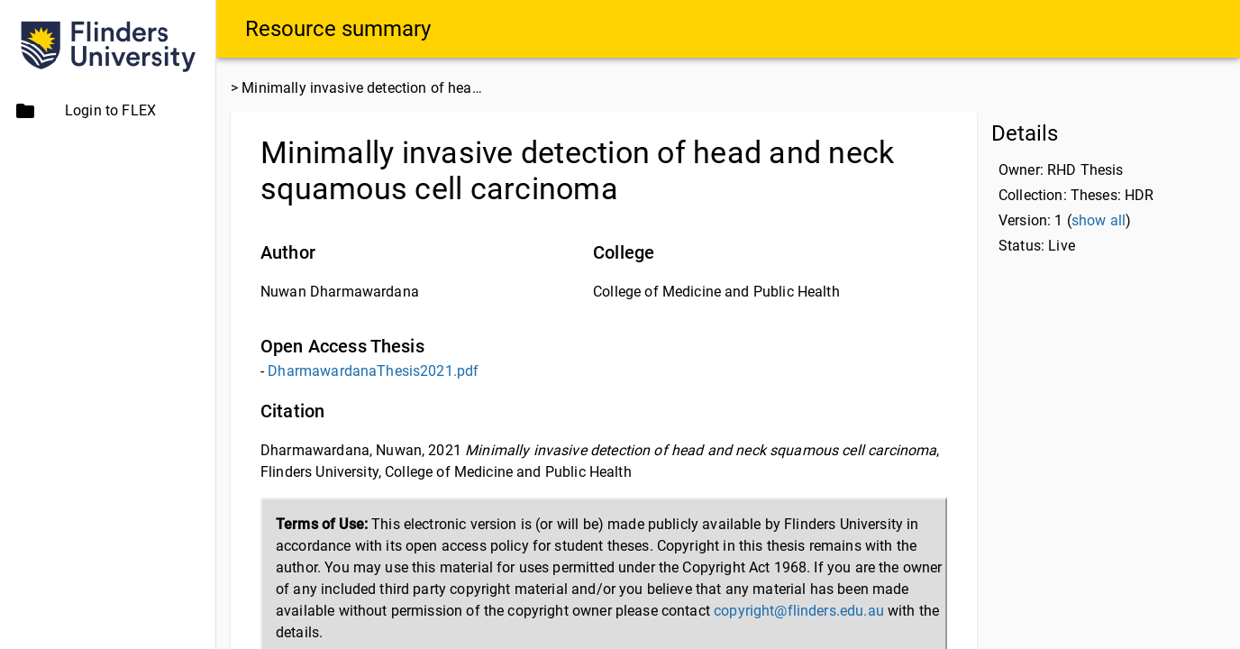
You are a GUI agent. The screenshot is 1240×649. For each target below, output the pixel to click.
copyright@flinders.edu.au (799, 610)
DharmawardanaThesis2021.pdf (373, 370)
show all (1098, 220)
